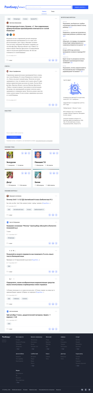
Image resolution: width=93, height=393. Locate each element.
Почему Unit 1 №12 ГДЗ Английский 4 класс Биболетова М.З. (30, 199)
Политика (18, 344)
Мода (47, 339)
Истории (33, 356)
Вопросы (63, 356)
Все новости (19, 337)
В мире (18, 339)
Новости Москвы (20, 342)
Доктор (63, 353)
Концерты (63, 342)
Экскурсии (11, 162)
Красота (48, 342)
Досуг (9, 182)
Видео (18, 370)
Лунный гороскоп (81, 363)
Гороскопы (79, 353)
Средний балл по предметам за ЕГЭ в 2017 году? (73, 103)
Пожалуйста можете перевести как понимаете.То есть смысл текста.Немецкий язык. (30, 255)
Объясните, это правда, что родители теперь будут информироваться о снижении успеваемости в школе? (74, 43)
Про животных (20, 380)
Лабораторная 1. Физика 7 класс (72, 108)
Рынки (32, 344)
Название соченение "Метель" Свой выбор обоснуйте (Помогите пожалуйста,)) (31, 227)
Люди (32, 358)
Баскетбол (79, 344)
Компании (34, 342)
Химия (37, 182)
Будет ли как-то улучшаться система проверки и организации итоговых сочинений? (74, 60)
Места (32, 363)
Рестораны (64, 346)
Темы (47, 358)
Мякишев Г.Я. (40, 162)
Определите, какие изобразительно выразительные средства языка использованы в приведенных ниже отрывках (31, 284)
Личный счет (34, 346)
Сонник (78, 356)
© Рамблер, (5, 389)
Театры (63, 344)
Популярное (19, 373)
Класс (48, 353)
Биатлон (78, 346)
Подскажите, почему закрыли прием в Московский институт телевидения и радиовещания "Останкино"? (74, 69)
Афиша (63, 337)
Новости (18, 356)
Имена (77, 358)
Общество (19, 346)
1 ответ (9, 60)
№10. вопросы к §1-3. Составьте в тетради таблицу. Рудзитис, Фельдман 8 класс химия (74, 113)
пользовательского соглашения (44, 140)
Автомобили (20, 353)
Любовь (48, 344)
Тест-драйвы (19, 358)
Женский (48, 337)
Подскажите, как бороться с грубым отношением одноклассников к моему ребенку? (74, 25)
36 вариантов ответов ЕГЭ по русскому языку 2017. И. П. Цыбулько (74, 98)
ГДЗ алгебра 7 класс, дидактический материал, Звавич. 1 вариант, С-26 (28, 316)
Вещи (32, 361)
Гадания (78, 361)
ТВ (16, 375)
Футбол (78, 339)
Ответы (48, 356)
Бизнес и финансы (36, 337)
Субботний (34, 353)
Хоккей (78, 342)
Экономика (34, 339)
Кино (62, 339)
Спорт (78, 337)
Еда (47, 346)
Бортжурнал (19, 361)
